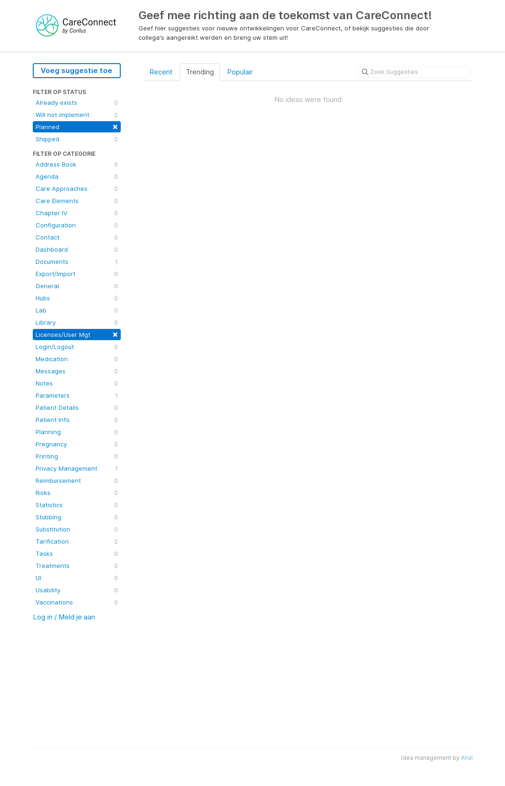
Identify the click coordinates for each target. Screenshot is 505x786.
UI (77, 577)
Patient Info (77, 419)
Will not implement (77, 114)
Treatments (77, 565)
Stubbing (77, 517)
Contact (77, 237)
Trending (200, 71)
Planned (77, 126)
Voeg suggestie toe (76, 70)
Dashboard (77, 249)
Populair (240, 71)
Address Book (77, 164)
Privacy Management (77, 468)
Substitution (77, 529)
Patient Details (77, 407)
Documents (77, 261)
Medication (77, 359)
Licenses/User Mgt (77, 334)
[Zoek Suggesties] (415, 72)
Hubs (77, 298)
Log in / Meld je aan (64, 616)
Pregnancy (77, 444)
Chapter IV (77, 213)
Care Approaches (77, 188)
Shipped (77, 139)
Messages (77, 371)
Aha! (467, 757)
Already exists (77, 102)
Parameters (77, 395)
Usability (77, 590)
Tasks (77, 553)
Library (77, 322)
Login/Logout (77, 346)
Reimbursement (77, 480)
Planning (77, 432)
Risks (77, 492)
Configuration (77, 225)
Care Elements (77, 200)
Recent (161, 71)
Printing (77, 456)
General (77, 286)
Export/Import (77, 273)
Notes (77, 383)
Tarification (77, 541)
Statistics (77, 504)
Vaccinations (77, 602)
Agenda (77, 176)
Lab (77, 310)
